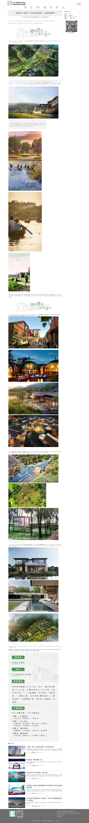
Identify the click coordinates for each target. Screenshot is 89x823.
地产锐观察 (34, 765)
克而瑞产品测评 (35, 806)
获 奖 (45, 7)
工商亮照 (57, 820)
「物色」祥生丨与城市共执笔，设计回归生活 (40, 747)
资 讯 (57, 7)
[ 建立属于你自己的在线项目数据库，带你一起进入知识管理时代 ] (35, 17)
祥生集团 (33, 752)
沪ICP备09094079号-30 (35, 820)
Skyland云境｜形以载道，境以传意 (37, 772)
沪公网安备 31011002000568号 (47, 820)
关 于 (31, 7)
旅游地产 (71, 18)
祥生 (37, 752)
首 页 (25, 7)
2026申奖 (38, 7)
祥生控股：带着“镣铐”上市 (34, 759)
